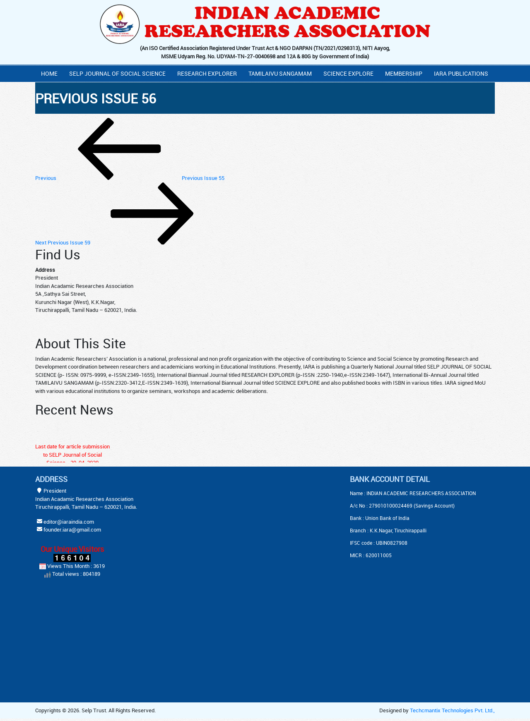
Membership (403, 73)
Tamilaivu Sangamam (280, 73)
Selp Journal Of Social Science (117, 73)
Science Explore (348, 73)
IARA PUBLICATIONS (461, 73)
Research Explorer (207, 73)
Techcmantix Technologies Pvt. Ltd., (452, 710)
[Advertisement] (244, 526)
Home (49, 73)
